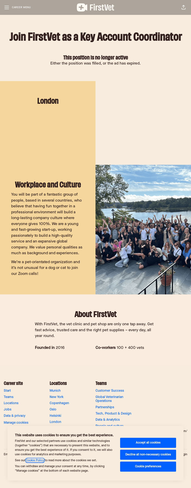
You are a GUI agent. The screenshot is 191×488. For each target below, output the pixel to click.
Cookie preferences (148, 466)
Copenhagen (59, 403)
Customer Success (110, 391)
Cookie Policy (35, 460)
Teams (8, 397)
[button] (183, 7)
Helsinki (55, 416)
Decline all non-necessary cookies (148, 454)
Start (7, 391)
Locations (11, 403)
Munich (55, 391)
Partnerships (105, 407)
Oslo (53, 409)
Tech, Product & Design (113, 413)
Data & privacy (14, 416)
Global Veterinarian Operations (109, 399)
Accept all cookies (148, 442)
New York (56, 397)
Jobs (7, 409)
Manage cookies (16, 423)
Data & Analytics (108, 420)
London (55, 422)
